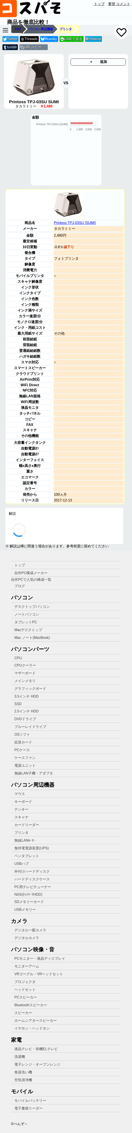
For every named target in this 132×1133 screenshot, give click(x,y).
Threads (29, 39)
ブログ (19, 586)
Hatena (93, 39)
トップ (99, 4)
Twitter (10, 39)
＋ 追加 (98, 62)
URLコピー (33, 47)
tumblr (10, 47)
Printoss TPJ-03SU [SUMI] (75, 223)
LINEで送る (71, 39)
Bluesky (49, 39)
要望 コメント (119, 4)
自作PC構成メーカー (31, 573)
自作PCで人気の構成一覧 (31, 579)
